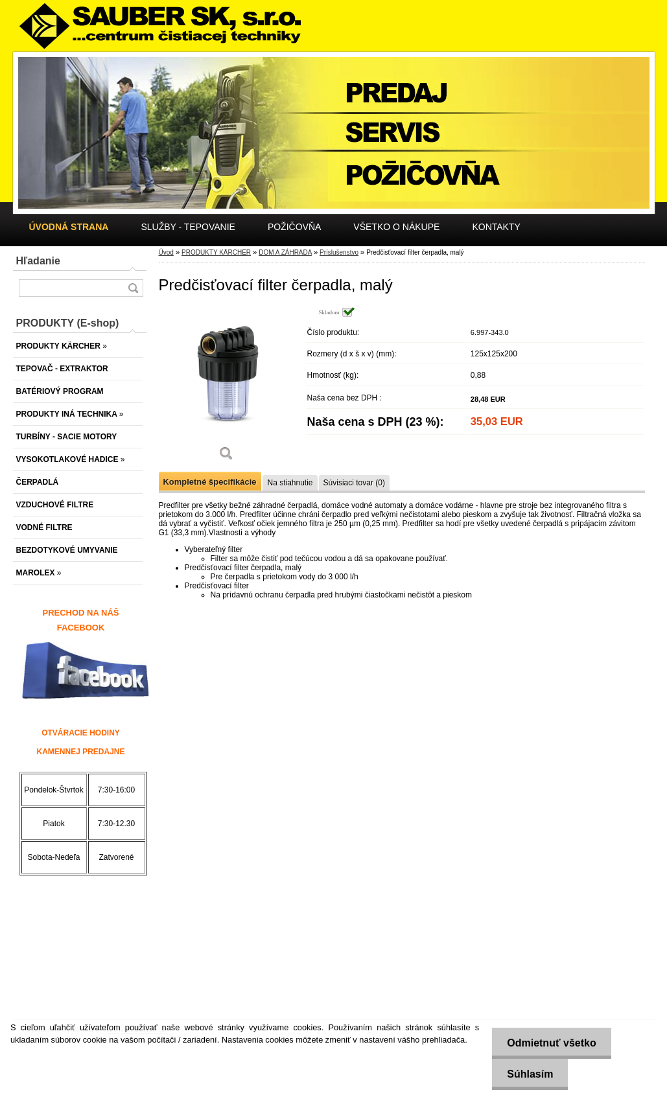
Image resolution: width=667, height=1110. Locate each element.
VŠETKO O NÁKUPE (396, 227)
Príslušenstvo (339, 252)
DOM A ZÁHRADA (285, 252)
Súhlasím (528, 1074)
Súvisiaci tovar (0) (354, 482)
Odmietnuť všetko (549, 1042)
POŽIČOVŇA (294, 227)
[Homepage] (69, 227)
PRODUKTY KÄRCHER (216, 252)
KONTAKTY (496, 227)
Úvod (166, 252)
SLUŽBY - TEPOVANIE (188, 227)
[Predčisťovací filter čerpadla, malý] (226, 388)
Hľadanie (38, 260)
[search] (132, 288)
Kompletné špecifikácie (210, 482)
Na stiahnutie (289, 482)
